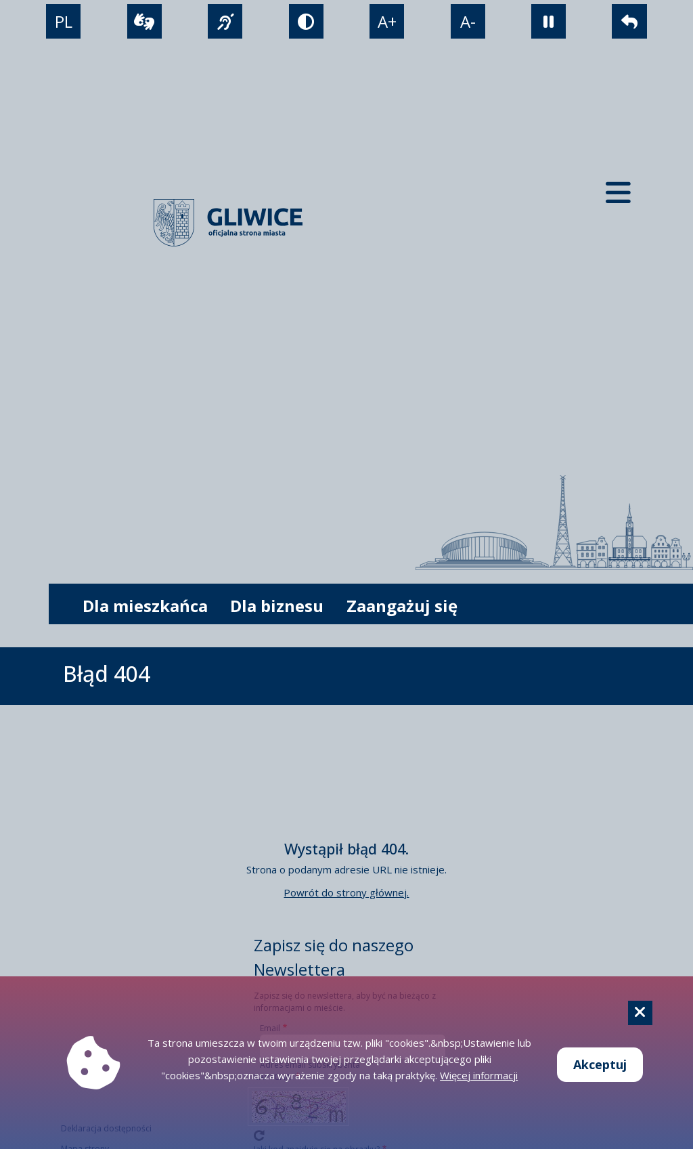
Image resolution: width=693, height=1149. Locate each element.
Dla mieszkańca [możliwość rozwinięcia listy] (145, 605)
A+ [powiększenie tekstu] (387, 21)
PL (63, 21)
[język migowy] (225, 21)
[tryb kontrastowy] (306, 21)
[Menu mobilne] (618, 192)
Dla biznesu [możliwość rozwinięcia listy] (276, 605)
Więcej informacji (479, 1075)
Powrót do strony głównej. (346, 892)
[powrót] (629, 21)
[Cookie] (640, 1013)
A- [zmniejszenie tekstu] (468, 21)
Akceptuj (600, 1064)
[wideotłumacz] (144, 21)
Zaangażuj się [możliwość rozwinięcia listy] (401, 605)
